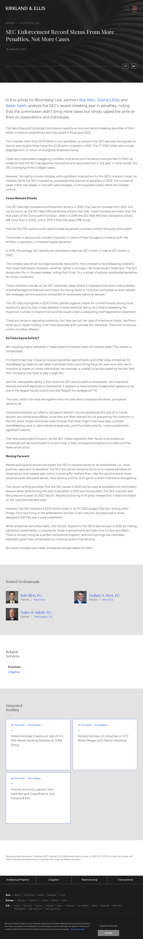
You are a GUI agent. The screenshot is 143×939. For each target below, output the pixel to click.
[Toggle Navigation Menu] (134, 9)
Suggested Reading (14, 707)
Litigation (14, 672)
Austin (17, 905)
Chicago (49, 905)
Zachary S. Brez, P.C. (104, 595)
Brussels (21, 900)
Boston (38, 905)
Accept (108, 933)
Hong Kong (29, 895)
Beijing (17, 895)
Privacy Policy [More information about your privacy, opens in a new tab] (78, 929)
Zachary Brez (108, 100)
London (44, 900)
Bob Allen (87, 100)
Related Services (12, 654)
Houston (70, 905)
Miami (94, 905)
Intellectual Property (18, 879)
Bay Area (28, 905)
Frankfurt (33, 900)
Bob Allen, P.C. (32, 595)
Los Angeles (83, 905)
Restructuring (89, 879)
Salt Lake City (35, 909)
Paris (64, 900)
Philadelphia (19, 909)
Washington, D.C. (43, 616)
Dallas (59, 905)
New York (39, 599)
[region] (71, 929)
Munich (55, 900)
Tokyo (62, 895)
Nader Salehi (16, 105)
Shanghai (51, 895)
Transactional (125, 879)
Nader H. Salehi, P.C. (36, 612)
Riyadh (40, 895)
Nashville (105, 905)
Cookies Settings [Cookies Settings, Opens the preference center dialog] (108, 926)
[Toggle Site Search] (127, 9)
